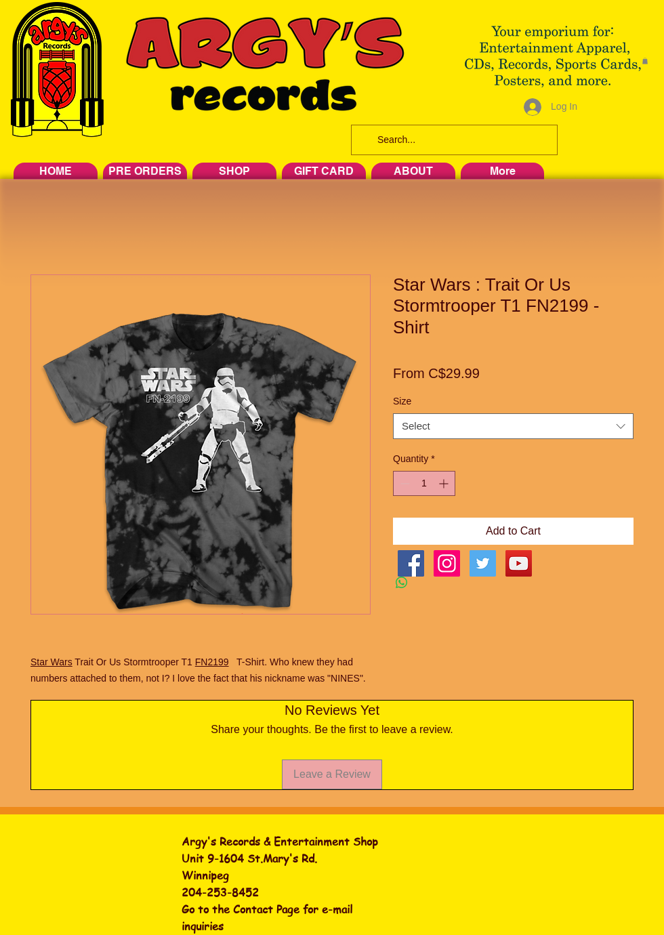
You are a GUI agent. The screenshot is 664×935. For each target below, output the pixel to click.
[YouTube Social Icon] (518, 563)
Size (402, 401)
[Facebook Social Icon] (411, 563)
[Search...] (452, 139)
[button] (645, 61)
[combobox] (513, 426)
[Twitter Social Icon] (483, 563)
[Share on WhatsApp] (402, 583)
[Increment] (444, 483)
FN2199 (212, 662)
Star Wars (51, 662)
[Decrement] (403, 483)
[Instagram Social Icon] (447, 563)
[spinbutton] (424, 483)
